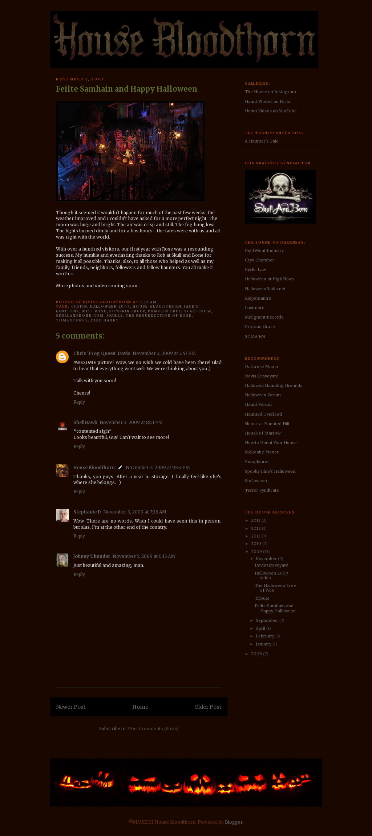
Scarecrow (197, 311)
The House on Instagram (270, 91)
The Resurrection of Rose (159, 315)
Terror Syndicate (262, 490)
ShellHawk (85, 422)
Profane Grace (260, 326)
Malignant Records (264, 317)
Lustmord (254, 307)
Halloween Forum (263, 394)
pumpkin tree (164, 311)
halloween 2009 (110, 306)
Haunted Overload (263, 414)
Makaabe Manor (262, 452)
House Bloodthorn (157, 306)
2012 (256, 528)
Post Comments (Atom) (153, 728)
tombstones (72, 320)
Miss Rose (94, 311)
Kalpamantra (258, 298)
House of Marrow (262, 433)
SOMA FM (255, 336)
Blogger (233, 822)
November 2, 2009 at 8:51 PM (131, 422)
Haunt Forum (258, 404)
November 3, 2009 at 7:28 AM (134, 512)
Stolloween (256, 480)
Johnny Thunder (91, 556)
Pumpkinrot (257, 461)
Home (140, 707)
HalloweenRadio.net (265, 288)
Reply (79, 402)
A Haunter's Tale (262, 141)
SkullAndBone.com (80, 315)
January (264, 644)
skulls (114, 315)
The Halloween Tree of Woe (275, 588)
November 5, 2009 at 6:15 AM (144, 556)
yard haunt (105, 320)
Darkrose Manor (262, 366)
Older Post (208, 707)
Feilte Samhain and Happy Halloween (275, 608)
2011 (256, 536)
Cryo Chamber (259, 260)
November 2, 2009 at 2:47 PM (164, 353)
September (267, 620)
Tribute (262, 598)
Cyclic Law (255, 269)
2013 (256, 520)
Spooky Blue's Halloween (270, 471)
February (265, 636)
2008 (257, 653)
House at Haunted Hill (267, 423)
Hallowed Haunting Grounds (273, 385)
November (267, 558)
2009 (257, 551)
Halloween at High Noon (269, 278)
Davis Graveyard (262, 376)
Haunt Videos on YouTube (271, 110)
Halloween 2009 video (271, 575)
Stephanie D (87, 512)
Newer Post (71, 707)
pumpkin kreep (127, 311)
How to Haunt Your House (271, 442)
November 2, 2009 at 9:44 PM (158, 467)
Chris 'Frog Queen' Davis (101, 353)
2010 (256, 543)
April (261, 628)
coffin (79, 306)
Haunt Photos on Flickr (268, 101)
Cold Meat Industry (264, 250)
